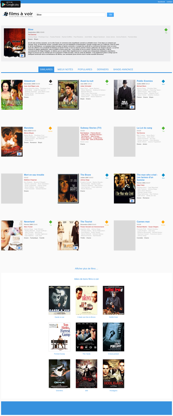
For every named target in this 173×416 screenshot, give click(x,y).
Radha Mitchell (30, 231)
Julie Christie (29, 232)
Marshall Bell (85, 184)
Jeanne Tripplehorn (154, 142)
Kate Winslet (38, 229)
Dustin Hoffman (41, 231)
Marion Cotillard (142, 90)
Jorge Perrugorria (39, 90)
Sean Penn (84, 88)
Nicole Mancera (86, 188)
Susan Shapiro (153, 227)
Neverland (29, 222)
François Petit (141, 229)
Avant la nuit (86, 81)
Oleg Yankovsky (142, 194)
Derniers (103, 69)
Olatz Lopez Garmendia (89, 93)
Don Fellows (154, 194)
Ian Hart (152, 138)
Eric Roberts (28, 182)
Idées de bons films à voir (86, 279)
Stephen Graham (153, 95)
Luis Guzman (85, 187)
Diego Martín (29, 140)
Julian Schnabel (85, 86)
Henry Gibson (29, 187)
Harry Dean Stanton (144, 191)
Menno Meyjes (29, 133)
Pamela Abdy (132, 37)
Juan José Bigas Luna (31, 86)
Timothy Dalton (86, 231)
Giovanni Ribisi (142, 93)
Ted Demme (32, 34)
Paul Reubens (78, 37)
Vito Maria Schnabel (98, 95)
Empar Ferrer (29, 93)
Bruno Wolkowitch (99, 231)
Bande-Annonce (123, 69)
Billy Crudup (152, 91)
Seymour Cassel (143, 234)
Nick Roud (38, 232)
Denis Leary (84, 142)
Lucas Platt (85, 139)
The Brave (85, 175)
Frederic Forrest (85, 182)
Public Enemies (145, 81)
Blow (30, 29)
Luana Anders (142, 231)
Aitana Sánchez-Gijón (31, 88)
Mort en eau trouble (34, 175)
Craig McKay (97, 138)
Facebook (161, 2)
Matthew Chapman (30, 180)
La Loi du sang (144, 128)
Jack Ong (151, 231)
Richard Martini (142, 227)
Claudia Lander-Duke (144, 192)
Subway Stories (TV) (90, 128)
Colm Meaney (154, 140)
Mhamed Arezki (86, 235)
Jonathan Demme (96, 134)
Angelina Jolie (85, 229)
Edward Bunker (41, 188)
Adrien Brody (28, 135)
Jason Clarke (141, 95)
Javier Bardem (94, 88)
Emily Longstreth (30, 185)
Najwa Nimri (85, 96)
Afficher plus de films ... (86, 268)
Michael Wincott (86, 91)
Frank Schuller (29, 188)
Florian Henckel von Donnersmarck (92, 227)
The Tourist (86, 222)
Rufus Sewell (95, 232)
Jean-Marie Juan (43, 91)
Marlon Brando (98, 182)
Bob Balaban (84, 133)
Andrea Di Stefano (99, 90)
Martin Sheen (142, 142)
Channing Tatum (155, 90)
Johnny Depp (32, 37)
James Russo (142, 91)
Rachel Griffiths (67, 37)
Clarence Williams (87, 185)
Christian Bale (152, 88)
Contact (169, 2)
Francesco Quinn (156, 234)
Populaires (85, 69)
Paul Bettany (85, 232)
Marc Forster (28, 227)
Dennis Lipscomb (30, 184)
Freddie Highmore (41, 234)
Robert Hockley (153, 229)
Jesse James (110, 37)
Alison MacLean (86, 138)
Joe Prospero (29, 234)
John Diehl (150, 137)
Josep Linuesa (29, 138)
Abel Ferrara (95, 136)
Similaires (46, 69)
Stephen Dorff (153, 93)
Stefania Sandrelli (31, 91)
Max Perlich (99, 185)
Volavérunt (29, 81)
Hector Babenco (96, 96)
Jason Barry (151, 135)
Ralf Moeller (97, 235)
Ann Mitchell (40, 138)
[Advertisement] (86, 408)
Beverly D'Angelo (39, 182)
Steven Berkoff (86, 234)
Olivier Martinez (86, 90)
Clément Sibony (97, 234)
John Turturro (142, 189)
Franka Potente (55, 37)
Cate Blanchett (153, 187)
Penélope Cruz (44, 37)
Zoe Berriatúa (39, 93)
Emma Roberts (121, 37)
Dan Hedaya (39, 187)
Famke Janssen (142, 140)
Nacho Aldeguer (30, 137)
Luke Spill (38, 235)
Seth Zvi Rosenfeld (96, 139)
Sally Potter (140, 185)
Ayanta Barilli (29, 95)
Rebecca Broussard (144, 232)
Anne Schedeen (43, 184)
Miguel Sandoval (99, 37)
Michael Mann (141, 86)
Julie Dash (84, 134)
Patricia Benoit (95, 133)
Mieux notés (65, 69)
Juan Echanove (42, 137)
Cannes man (143, 222)
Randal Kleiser (157, 232)
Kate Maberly (29, 235)
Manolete (28, 128)
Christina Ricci (142, 187)
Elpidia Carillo (95, 184)
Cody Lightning (97, 187)
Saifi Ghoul (141, 195)
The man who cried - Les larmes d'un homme (147, 177)
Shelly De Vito (151, 195)
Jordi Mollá (88, 37)
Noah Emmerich (142, 138)
